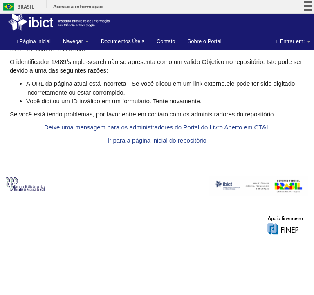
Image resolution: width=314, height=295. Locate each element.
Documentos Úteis (122, 41)
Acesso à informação (78, 6)
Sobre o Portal (204, 41)
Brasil (17, 6)
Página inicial (33, 41)
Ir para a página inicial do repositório (157, 140)
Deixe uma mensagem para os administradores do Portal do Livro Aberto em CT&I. (157, 127)
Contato (166, 41)
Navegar (76, 41)
